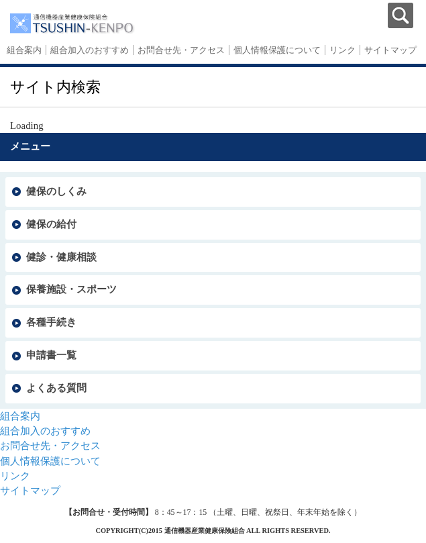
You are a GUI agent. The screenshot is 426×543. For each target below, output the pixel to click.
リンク (342, 50)
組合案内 (24, 50)
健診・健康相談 (61, 257)
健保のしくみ (56, 191)
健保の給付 (51, 224)
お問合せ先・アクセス (181, 50)
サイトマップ (390, 50)
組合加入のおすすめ (89, 50)
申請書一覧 (51, 355)
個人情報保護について (277, 50)
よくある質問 (56, 388)
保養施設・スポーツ (71, 289)
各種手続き (51, 322)
